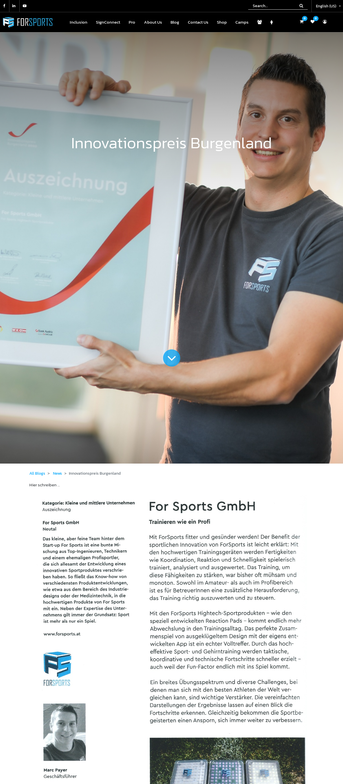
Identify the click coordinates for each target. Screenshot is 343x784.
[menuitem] (79, 22)
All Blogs (37, 473)
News (57, 473)
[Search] (301, 5)
